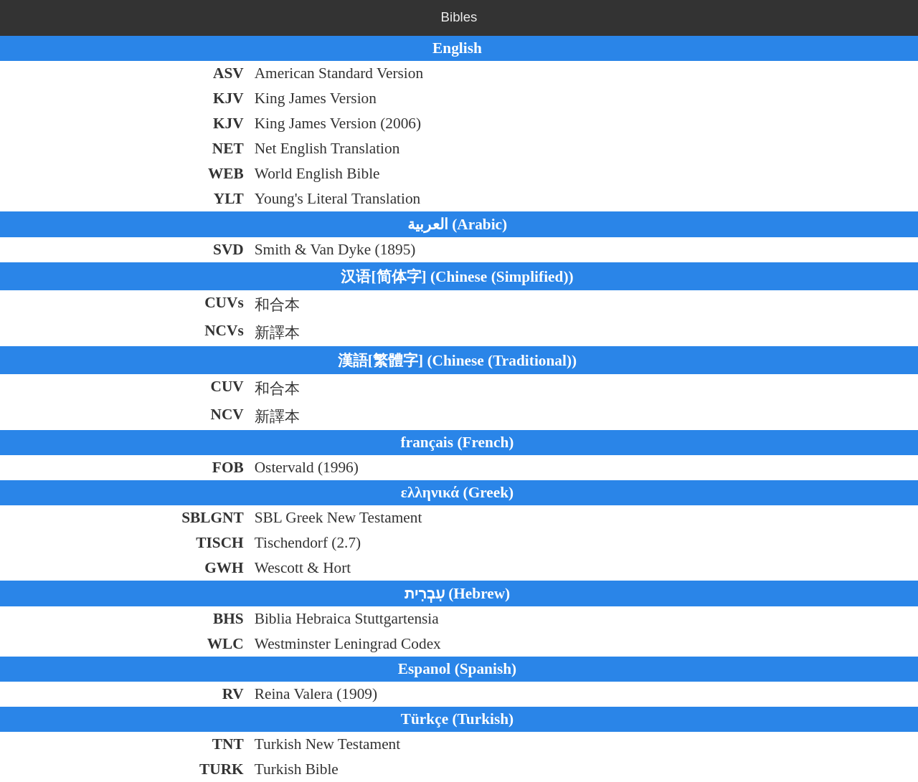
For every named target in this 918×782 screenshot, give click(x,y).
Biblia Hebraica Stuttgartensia (347, 618)
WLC (225, 643)
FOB (228, 467)
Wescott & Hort (303, 567)
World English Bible (317, 173)
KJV (228, 98)
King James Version (316, 98)
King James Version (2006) (338, 123)
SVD (228, 249)
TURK (221, 769)
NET (228, 148)
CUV (226, 386)
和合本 (277, 304)
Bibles (459, 16)
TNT (228, 744)
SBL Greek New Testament (338, 517)
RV (233, 693)
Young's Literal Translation (338, 198)
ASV (228, 73)
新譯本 (277, 332)
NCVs (224, 330)
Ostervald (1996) (307, 467)
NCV (226, 414)
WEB (226, 173)
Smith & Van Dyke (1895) (335, 249)
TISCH (219, 542)
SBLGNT (212, 517)
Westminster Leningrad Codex (348, 643)
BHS (228, 618)
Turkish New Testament (328, 744)
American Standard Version (339, 73)
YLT (229, 198)
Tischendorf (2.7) (308, 542)
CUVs (224, 302)
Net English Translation (327, 148)
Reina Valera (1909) (316, 693)
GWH (224, 567)
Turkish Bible (297, 769)
